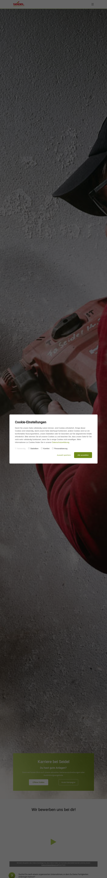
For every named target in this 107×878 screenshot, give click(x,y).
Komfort (45, 448)
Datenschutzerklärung (60, 442)
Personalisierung (59, 448)
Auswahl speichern (64, 455)
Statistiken (33, 448)
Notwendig (20, 448)
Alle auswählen (83, 455)
